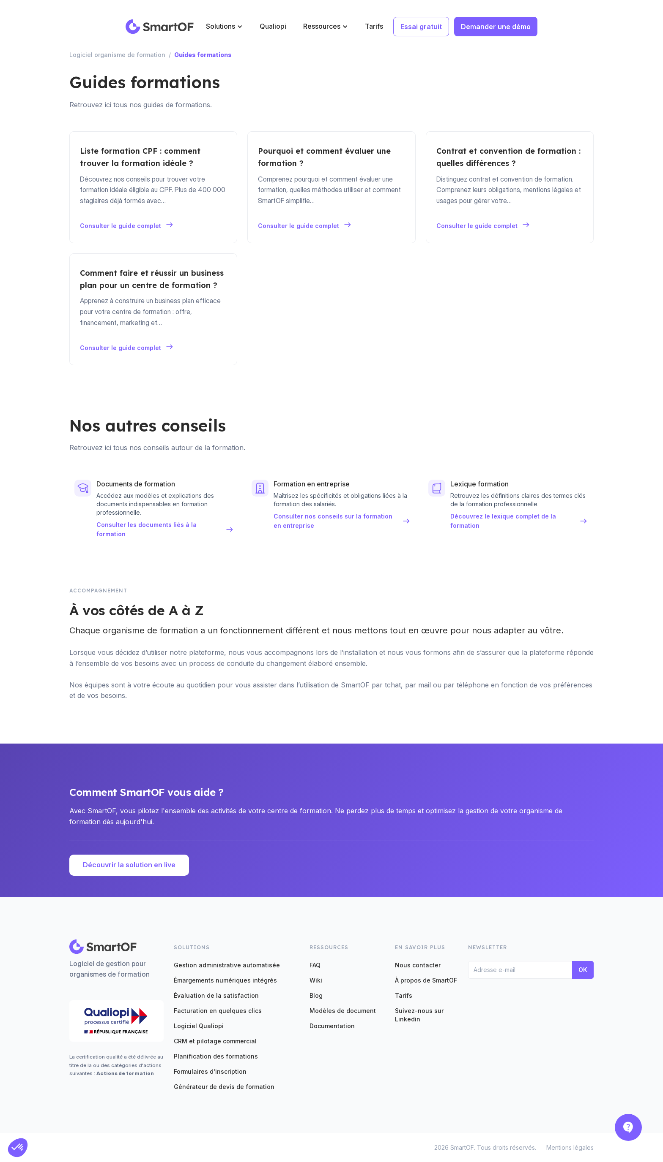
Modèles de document (343, 1010)
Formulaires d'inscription (210, 1071)
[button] (224, 26)
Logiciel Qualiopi (199, 1025)
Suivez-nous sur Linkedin (419, 1015)
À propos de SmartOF (426, 980)
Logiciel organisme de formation (117, 54)
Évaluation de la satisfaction (216, 995)
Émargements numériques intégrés (225, 980)
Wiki (316, 980)
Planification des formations (216, 1056)
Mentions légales (570, 1147)
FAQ (315, 965)
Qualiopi (273, 26)
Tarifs (374, 26)
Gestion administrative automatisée (227, 965)
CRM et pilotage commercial (215, 1041)
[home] (160, 26)
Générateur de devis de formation (224, 1086)
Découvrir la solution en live (129, 865)
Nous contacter (418, 965)
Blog (316, 995)
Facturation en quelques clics (218, 1010)
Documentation (332, 1025)
